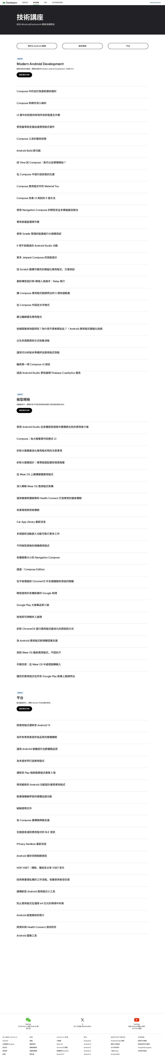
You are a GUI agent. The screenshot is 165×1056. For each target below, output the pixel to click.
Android (5, 1041)
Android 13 (87, 1047)
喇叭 (45, 2)
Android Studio (155, 2)
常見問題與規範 (57, 2)
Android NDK (115, 1054)
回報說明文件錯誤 (144, 1044)
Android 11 (87, 1054)
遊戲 (31, 1041)
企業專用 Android (8, 1044)
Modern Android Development (40, 64)
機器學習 (32, 1044)
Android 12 (87, 1051)
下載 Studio (114, 1051)
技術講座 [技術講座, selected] (36, 2)
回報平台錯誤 (142, 1041)
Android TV (60, 1054)
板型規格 (82, 46)
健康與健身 (33, 1047)
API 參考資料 (115, 1047)
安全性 (5, 1047)
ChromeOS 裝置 (62, 1047)
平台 (128, 46)
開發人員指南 (115, 1044)
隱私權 (32, 1054)
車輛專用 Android (62, 1051)
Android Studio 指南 (117, 1041)
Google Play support (144, 1047)
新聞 (4, 1054)
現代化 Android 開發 (37, 46)
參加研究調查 (142, 1051)
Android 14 (87, 1044)
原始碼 (5, 1051)
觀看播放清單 (24, 75)
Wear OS (60, 1044)
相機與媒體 (33, 1051)
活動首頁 (25, 2)
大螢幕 (59, 1041)
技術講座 (30, 17)
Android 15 (87, 1041)
